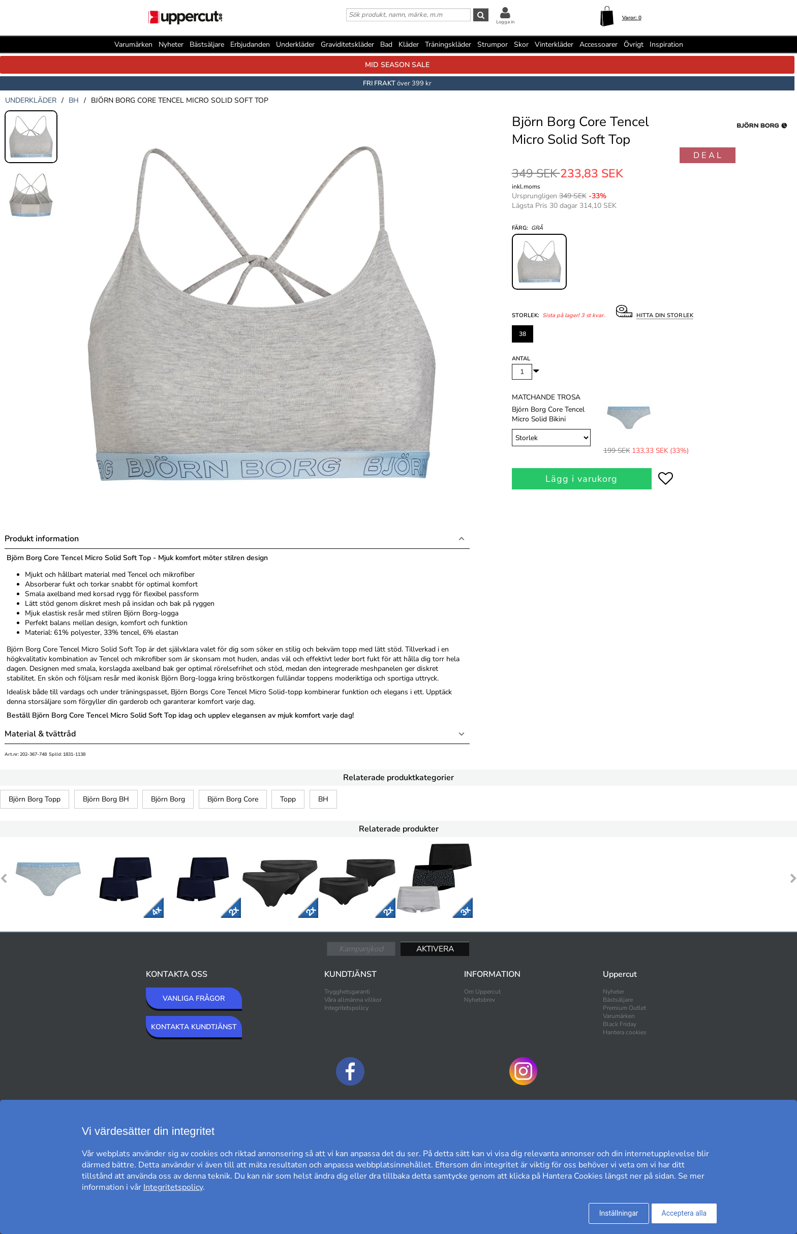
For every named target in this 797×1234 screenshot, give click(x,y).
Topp (288, 799)
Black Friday (619, 1024)
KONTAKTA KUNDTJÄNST (194, 1027)
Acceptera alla (684, 1213)
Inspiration (666, 44)
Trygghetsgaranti (347, 992)
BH (323, 799)
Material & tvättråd (40, 733)
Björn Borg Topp (34, 799)
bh (74, 100)
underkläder (30, 100)
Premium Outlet (624, 1008)
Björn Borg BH (106, 799)
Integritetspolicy (346, 1008)
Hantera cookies (625, 1032)
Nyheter (171, 44)
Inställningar (618, 1213)
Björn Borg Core (232, 799)
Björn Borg (168, 799)
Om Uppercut (482, 992)
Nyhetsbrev (479, 1000)
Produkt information (42, 538)
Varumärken (133, 44)
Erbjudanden (250, 44)
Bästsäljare (207, 44)
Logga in (505, 22)
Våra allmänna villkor (353, 1000)
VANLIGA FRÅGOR (194, 998)
